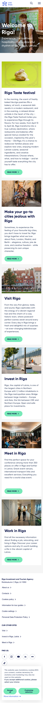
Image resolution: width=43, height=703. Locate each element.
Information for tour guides (14, 605)
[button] (31, 3)
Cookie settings (9, 611)
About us (7, 587)
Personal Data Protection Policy (16, 617)
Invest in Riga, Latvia (12, 636)
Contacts (7, 593)
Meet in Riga (8, 642)
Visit (5, 630)
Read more (13, 172)
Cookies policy (9, 599)
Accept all (10, 691)
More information (12, 696)
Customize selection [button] (29, 691)
